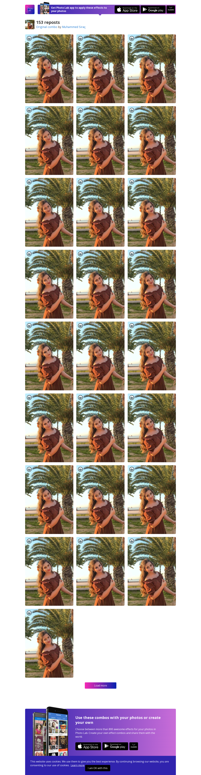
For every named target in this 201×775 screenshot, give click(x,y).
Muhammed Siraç (74, 27)
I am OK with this (98, 768)
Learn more (77, 765)
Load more (100, 685)
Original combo (46, 27)
